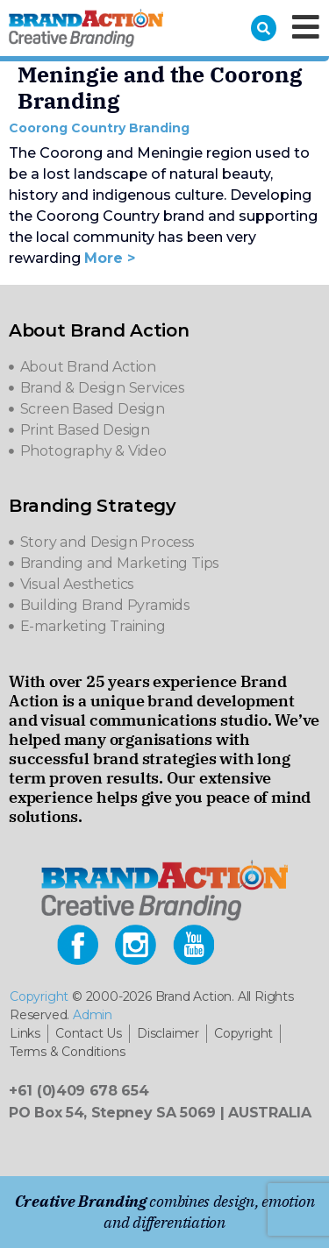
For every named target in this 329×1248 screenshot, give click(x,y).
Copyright (39, 996)
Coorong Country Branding (99, 128)
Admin (92, 1015)
